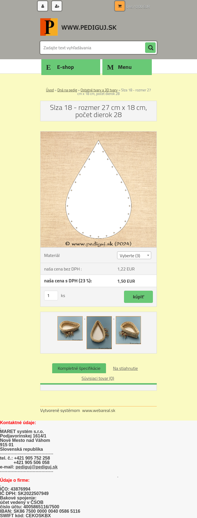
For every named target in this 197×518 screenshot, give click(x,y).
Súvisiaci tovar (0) (98, 378)
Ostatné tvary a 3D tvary (98, 90)
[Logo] (78, 27)
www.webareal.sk (98, 410)
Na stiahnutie (125, 368)
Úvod (50, 90)
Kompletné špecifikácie (79, 368)
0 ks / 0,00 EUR (138, 6)
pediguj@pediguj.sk (37, 467)
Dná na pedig (67, 90)
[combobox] (134, 255)
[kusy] (51, 295)
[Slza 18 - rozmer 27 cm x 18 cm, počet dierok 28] (98, 133)
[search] (150, 48)
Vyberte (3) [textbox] (130, 255)
